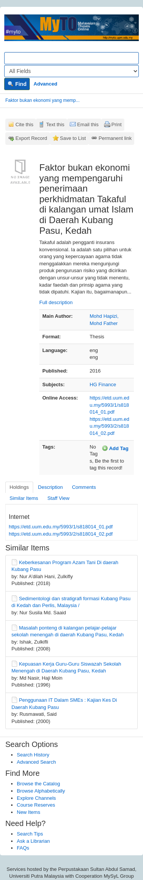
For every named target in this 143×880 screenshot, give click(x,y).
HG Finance (103, 384)
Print (116, 124)
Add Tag (115, 448)
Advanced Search (36, 762)
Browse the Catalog (38, 783)
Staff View (58, 498)
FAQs (23, 848)
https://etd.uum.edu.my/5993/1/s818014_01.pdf (109, 405)
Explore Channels (36, 798)
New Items (28, 812)
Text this (55, 124)
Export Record (31, 138)
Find (17, 84)
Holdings (19, 487)
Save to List (73, 138)
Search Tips (30, 834)
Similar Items (24, 498)
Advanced (45, 84)
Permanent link (115, 138)
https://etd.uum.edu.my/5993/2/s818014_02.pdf (109, 426)
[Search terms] (71, 58)
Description (50, 487)
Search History (33, 755)
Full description (55, 302)
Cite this (25, 124)
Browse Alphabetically (41, 791)
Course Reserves (36, 805)
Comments (84, 487)
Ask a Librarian (33, 841)
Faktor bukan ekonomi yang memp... (42, 100)
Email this (87, 124)
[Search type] (71, 71)
